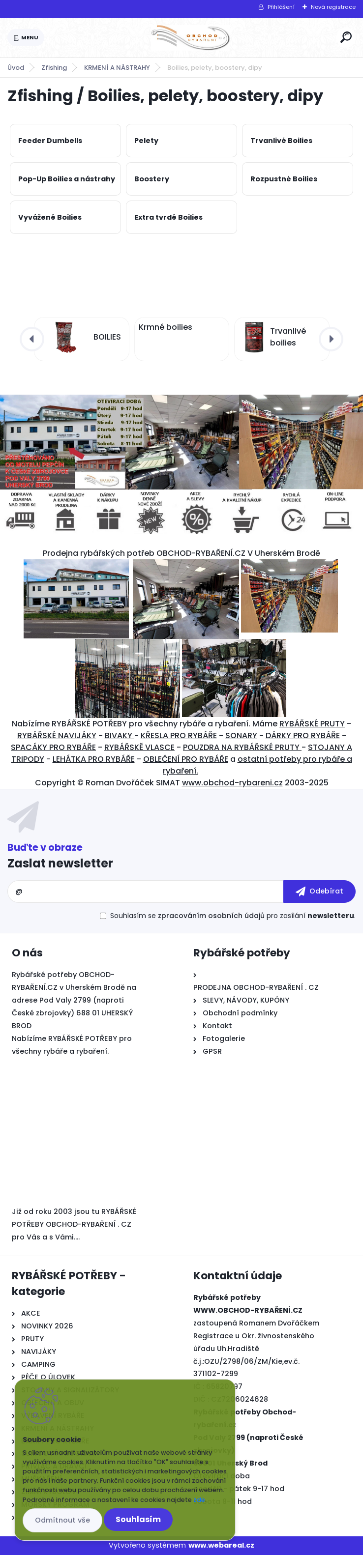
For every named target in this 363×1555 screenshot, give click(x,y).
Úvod (15, 67)
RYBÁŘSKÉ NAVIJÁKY (56, 735)
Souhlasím (138, 1519)
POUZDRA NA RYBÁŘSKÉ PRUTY (242, 747)
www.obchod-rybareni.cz (232, 782)
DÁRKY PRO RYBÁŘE (303, 735)
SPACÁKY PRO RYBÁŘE (53, 747)
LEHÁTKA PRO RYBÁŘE (94, 759)
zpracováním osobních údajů (211, 916)
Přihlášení (281, 7)
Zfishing (54, 67)
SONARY (241, 735)
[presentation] (32, 339)
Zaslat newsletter (60, 863)
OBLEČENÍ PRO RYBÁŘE (185, 759)
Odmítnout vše (62, 1520)
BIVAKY (119, 735)
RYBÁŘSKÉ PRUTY (312, 723)
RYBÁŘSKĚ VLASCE (139, 747)
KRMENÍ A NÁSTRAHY (117, 67)
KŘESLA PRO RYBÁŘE (179, 735)
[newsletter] (319, 891)
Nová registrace (333, 7)
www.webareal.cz (221, 1545)
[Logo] (190, 38)
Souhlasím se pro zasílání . (233, 916)
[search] (346, 37)
